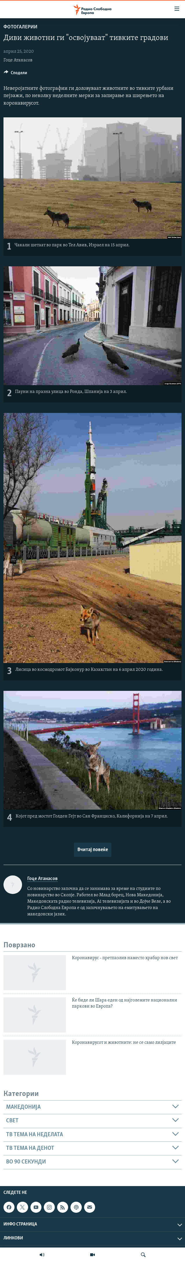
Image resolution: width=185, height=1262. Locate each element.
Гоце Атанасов (17, 60)
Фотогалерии (20, 27)
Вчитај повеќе (92, 850)
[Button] (15, 74)
